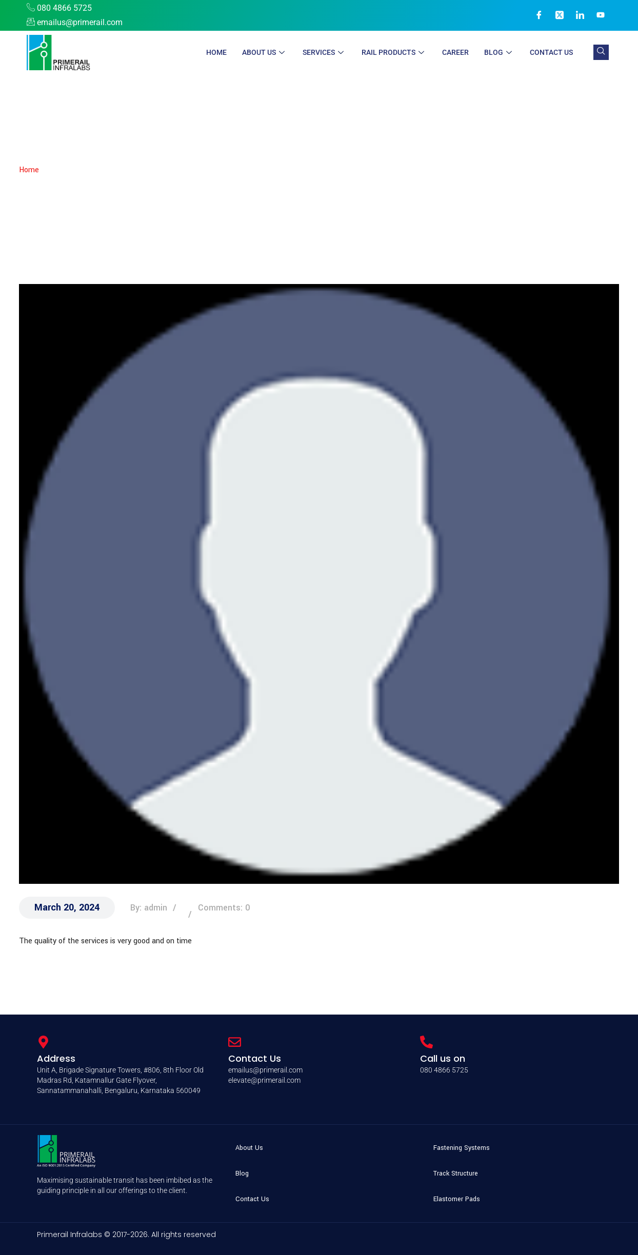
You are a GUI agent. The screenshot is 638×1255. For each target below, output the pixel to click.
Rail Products (394, 52)
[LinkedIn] (580, 15)
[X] (559, 15)
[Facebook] (539, 15)
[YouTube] (600, 15)
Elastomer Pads (456, 1199)
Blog (499, 52)
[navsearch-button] (601, 52)
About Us (264, 52)
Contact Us (551, 52)
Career (455, 52)
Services (324, 52)
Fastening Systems (461, 1147)
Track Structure (455, 1173)
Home (216, 52)
